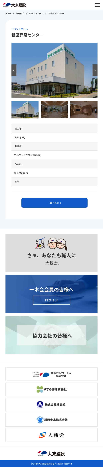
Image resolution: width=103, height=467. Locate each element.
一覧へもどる (54, 202)
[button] (95, 70)
